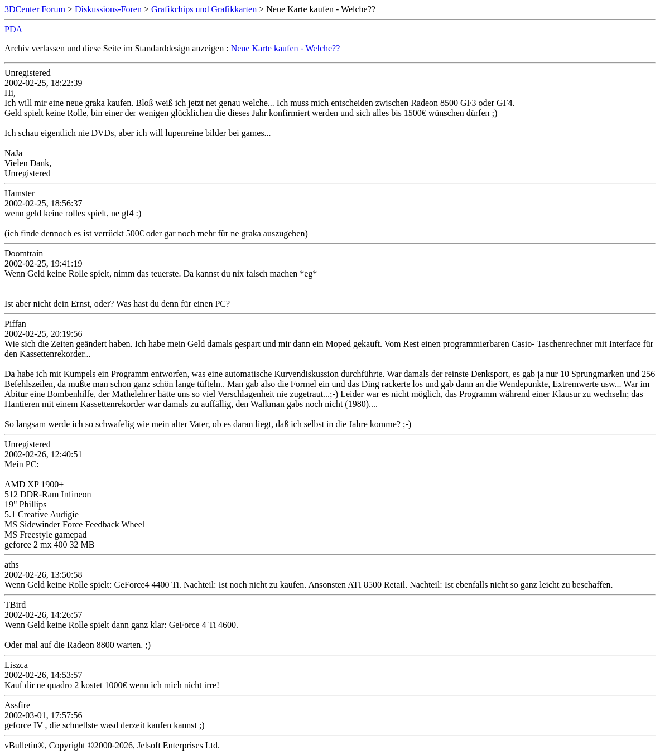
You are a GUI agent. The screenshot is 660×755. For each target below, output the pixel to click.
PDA (13, 29)
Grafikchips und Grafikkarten (204, 9)
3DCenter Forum (34, 9)
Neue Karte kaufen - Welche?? (285, 48)
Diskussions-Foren (108, 9)
